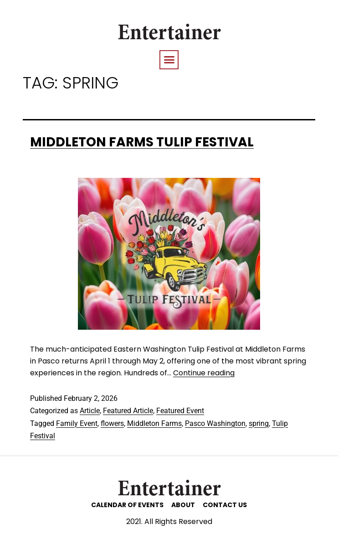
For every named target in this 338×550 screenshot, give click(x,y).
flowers (112, 423)
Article (90, 410)
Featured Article (128, 410)
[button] (169, 59)
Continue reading (204, 373)
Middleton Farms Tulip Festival (142, 142)
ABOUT (183, 504)
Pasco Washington (215, 423)
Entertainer (169, 34)
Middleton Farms (154, 423)
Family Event (76, 423)
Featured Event (180, 410)
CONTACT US (225, 504)
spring (259, 423)
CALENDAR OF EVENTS (127, 504)
